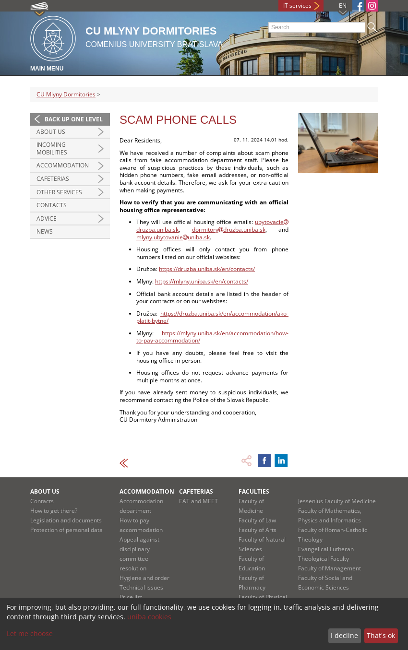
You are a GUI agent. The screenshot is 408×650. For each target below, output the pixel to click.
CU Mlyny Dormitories (66, 94)
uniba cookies (149, 616)
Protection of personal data (66, 530)
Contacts (51, 205)
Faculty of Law (257, 520)
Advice (46, 218)
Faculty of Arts (257, 530)
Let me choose (30, 633)
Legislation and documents (66, 520)
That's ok (381, 635)
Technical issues (141, 587)
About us (50, 132)
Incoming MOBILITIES (51, 148)
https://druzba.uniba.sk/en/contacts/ (207, 269)
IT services (297, 5)
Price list (131, 597)
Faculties (254, 491)
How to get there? (53, 511)
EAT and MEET (198, 501)
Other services (59, 192)
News (44, 231)
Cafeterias (52, 179)
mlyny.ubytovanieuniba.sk (173, 237)
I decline (344, 635)
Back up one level (74, 119)
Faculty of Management (329, 568)
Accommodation (62, 165)
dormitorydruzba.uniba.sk (228, 229)
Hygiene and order (144, 578)
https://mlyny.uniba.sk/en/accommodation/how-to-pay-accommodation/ (212, 337)
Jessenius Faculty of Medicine (337, 501)
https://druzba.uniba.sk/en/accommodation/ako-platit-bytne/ (212, 317)
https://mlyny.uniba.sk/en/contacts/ (201, 281)
